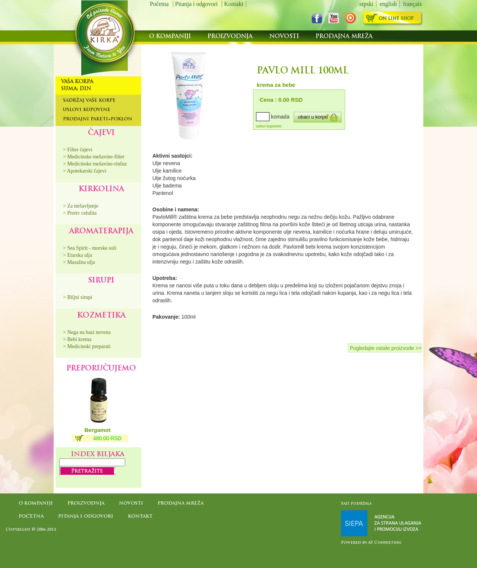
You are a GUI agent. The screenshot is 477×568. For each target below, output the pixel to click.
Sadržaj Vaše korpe (89, 100)
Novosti (285, 37)
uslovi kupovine (268, 126)
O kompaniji (171, 37)
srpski (366, 4)
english (388, 4)
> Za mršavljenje (80, 206)
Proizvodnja (231, 37)
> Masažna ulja (79, 262)
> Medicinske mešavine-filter (93, 157)
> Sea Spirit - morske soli (89, 248)
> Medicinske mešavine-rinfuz (95, 164)
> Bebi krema (77, 339)
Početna (160, 4)
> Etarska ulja (77, 255)
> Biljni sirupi (77, 297)
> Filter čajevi (77, 149)
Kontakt (233, 4)
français (412, 4)
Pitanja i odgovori (197, 4)
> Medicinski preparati (87, 346)
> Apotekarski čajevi (84, 171)
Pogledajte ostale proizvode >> (385, 348)
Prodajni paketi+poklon (97, 119)
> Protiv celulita (80, 213)
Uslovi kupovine (86, 110)
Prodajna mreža (344, 37)
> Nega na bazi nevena (87, 332)
